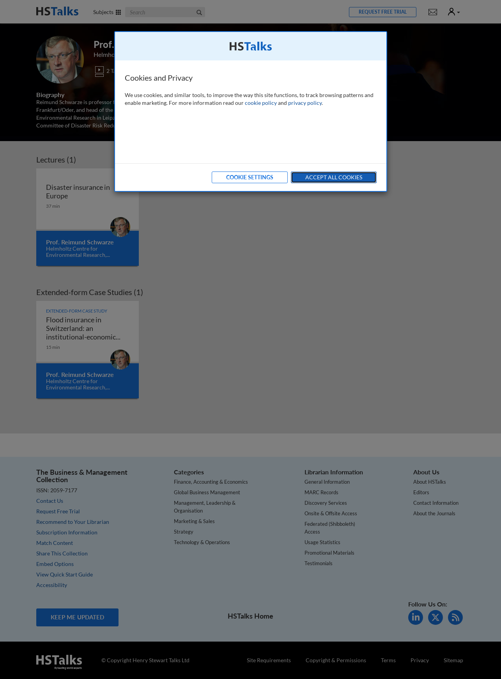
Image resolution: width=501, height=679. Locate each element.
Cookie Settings (249, 177)
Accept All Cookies (333, 177)
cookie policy (261, 102)
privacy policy (305, 102)
